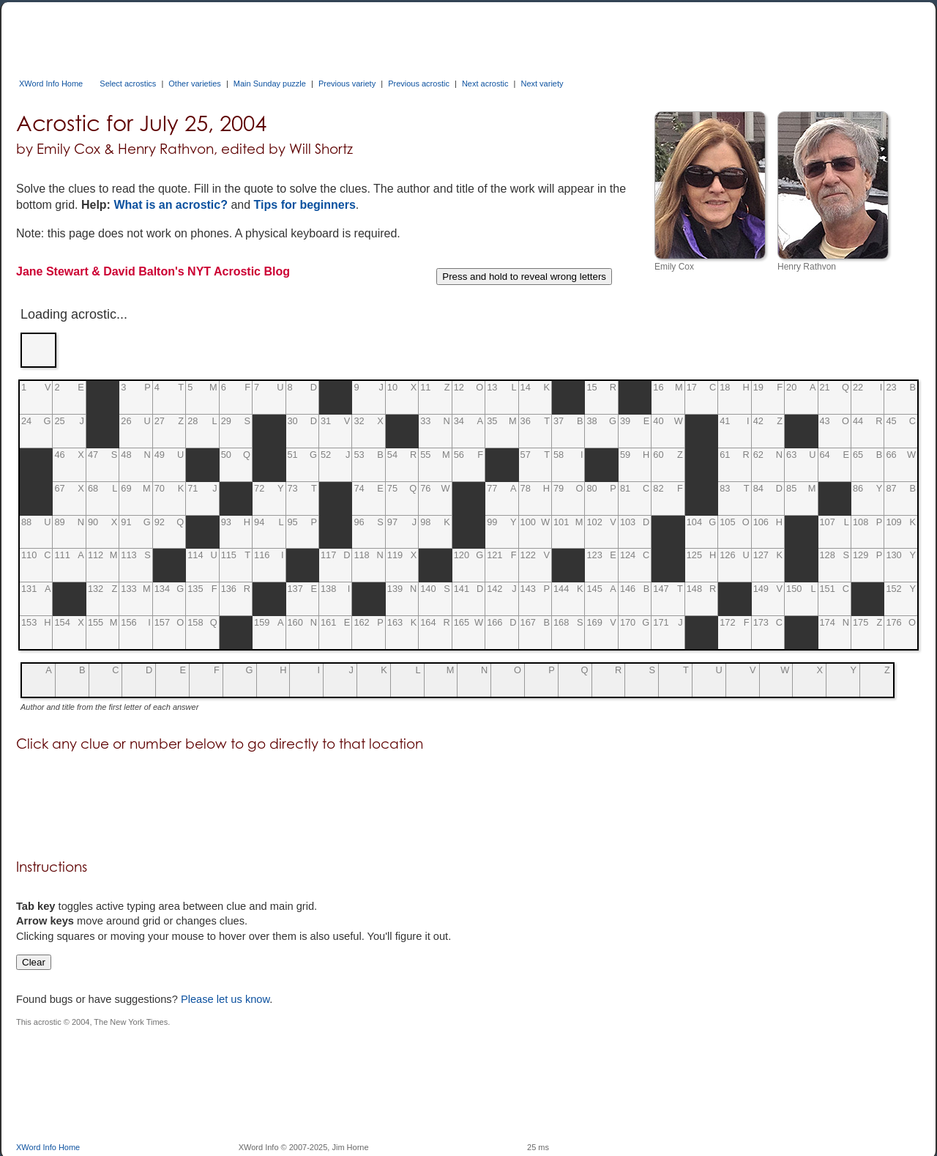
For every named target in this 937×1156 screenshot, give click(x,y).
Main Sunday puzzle (270, 83)
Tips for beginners (305, 205)
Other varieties (194, 83)
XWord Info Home (51, 83)
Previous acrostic (418, 83)
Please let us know (225, 999)
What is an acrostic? (170, 205)
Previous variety (347, 83)
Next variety (541, 83)
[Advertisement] (282, 35)
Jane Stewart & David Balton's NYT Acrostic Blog (153, 271)
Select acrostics (128, 83)
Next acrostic (485, 83)
